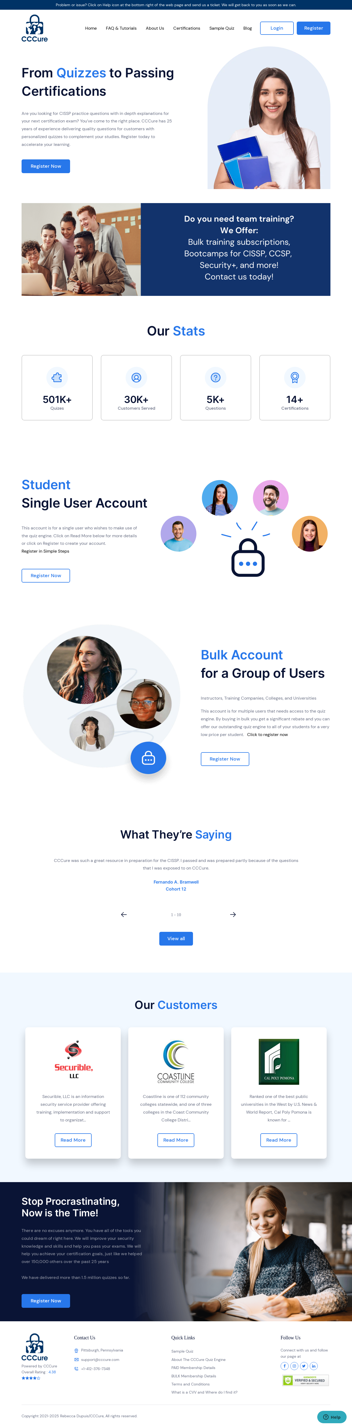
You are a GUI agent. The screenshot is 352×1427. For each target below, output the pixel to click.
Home (91, 28)
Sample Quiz (221, 28)
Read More (73, 1140)
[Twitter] (304, 1366)
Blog (247, 28)
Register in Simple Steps (45, 551)
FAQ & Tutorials (121, 28)
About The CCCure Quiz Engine (198, 1359)
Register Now (46, 166)
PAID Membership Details (193, 1367)
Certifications (186, 28)
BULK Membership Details (193, 1376)
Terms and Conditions (190, 1384)
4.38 (52, 1372)
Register (313, 28)
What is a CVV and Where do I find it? (204, 1392)
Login (277, 28)
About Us (155, 28)
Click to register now (267, 734)
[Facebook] (285, 1366)
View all (176, 938)
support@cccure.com (100, 1359)
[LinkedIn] (314, 1366)
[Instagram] (294, 1366)
